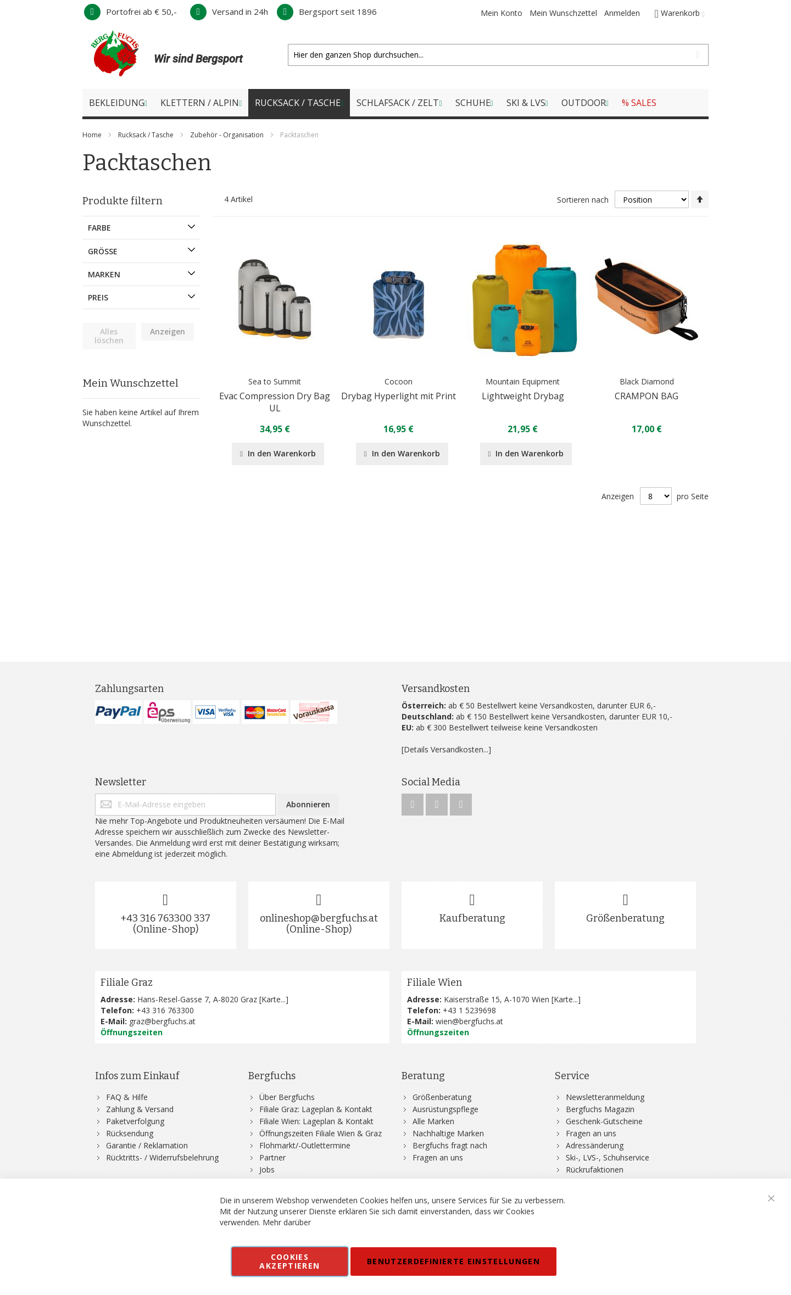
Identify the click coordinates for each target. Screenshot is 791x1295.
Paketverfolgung (135, 1121)
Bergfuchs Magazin (600, 1109)
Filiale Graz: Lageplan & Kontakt (315, 1109)
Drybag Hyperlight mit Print (398, 396)
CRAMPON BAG (646, 396)
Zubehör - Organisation (227, 134)
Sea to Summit (274, 381)
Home (92, 134)
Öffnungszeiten (132, 1032)
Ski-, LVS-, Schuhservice (607, 1157)
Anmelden (622, 13)
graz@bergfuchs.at (162, 1021)
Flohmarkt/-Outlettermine (304, 1145)
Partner (272, 1157)
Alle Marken (433, 1121)
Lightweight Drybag (523, 396)
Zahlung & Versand (140, 1109)
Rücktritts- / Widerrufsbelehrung (162, 1157)
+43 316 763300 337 (165, 918)
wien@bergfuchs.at (469, 1021)
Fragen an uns (438, 1157)
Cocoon (399, 381)
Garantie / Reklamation (147, 1145)
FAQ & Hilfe (127, 1097)
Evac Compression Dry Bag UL (274, 402)
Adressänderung (594, 1145)
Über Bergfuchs (287, 1097)
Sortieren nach (583, 199)
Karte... (273, 999)
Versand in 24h (229, 11)
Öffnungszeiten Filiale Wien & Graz (320, 1133)
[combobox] (498, 55)
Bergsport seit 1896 (327, 11)
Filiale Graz (127, 982)
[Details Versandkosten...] (446, 749)
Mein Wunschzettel (563, 13)
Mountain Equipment (523, 381)
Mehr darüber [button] (287, 1222)
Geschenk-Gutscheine (604, 1121)
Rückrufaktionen (594, 1169)
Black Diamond (647, 381)
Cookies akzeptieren (289, 1261)
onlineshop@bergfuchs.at (319, 918)
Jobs (267, 1169)
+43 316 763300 (165, 1010)
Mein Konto (501, 13)
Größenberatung (625, 918)
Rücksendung (129, 1133)
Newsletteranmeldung (605, 1097)
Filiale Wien (434, 982)
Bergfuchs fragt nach (450, 1145)
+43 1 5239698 (469, 1010)
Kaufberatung (472, 918)
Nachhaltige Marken (448, 1133)
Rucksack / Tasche (146, 134)
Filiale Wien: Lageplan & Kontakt (316, 1121)
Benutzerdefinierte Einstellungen (453, 1261)
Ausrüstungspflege (445, 1109)
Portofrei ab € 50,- (130, 11)
